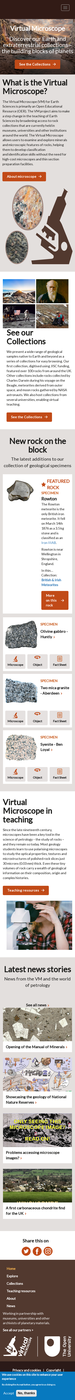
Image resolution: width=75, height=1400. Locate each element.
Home (11, 1268)
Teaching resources (21, 1291)
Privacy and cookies (26, 1370)
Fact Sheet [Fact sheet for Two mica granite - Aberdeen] (59, 721)
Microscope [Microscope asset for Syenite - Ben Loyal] (15, 777)
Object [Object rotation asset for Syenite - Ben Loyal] (37, 777)
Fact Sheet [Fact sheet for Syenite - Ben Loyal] (59, 777)
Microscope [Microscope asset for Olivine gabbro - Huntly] (15, 664)
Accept (8, 1393)
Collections (15, 1283)
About (11, 1298)
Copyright (53, 1370)
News (11, 1306)
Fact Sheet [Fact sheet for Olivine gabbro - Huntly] (59, 664)
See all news (36, 1005)
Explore (12, 1276)
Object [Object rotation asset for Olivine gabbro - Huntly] (37, 664)
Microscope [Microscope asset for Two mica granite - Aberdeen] (15, 721)
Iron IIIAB (48, 543)
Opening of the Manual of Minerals (35, 1046)
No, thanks (26, 1393)
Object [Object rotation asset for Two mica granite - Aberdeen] (37, 721)
